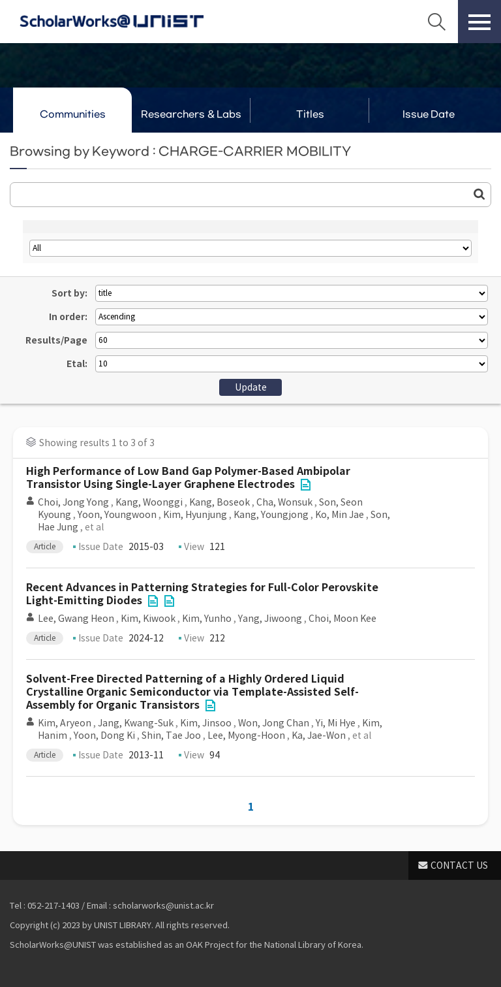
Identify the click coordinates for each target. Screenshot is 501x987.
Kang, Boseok (219, 502)
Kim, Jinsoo (206, 723)
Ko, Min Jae (339, 515)
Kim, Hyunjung (195, 515)
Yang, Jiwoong (270, 618)
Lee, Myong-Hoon (246, 735)
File (305, 485)
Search (436, 21)
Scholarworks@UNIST (112, 21)
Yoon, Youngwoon (117, 515)
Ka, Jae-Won (319, 735)
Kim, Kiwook (148, 618)
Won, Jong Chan (273, 723)
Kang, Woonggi (149, 502)
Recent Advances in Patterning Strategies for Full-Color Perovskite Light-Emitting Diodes (202, 594)
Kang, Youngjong (271, 515)
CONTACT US (459, 865)
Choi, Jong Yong (73, 502)
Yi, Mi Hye (336, 723)
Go (479, 194)
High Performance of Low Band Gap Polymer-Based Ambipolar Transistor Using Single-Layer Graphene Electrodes (188, 477)
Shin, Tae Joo (171, 735)
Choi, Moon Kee (342, 618)
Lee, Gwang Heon (76, 618)
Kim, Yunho (207, 618)
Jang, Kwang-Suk (136, 723)
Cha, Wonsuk (284, 502)
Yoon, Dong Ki (104, 735)
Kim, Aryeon (64, 723)
